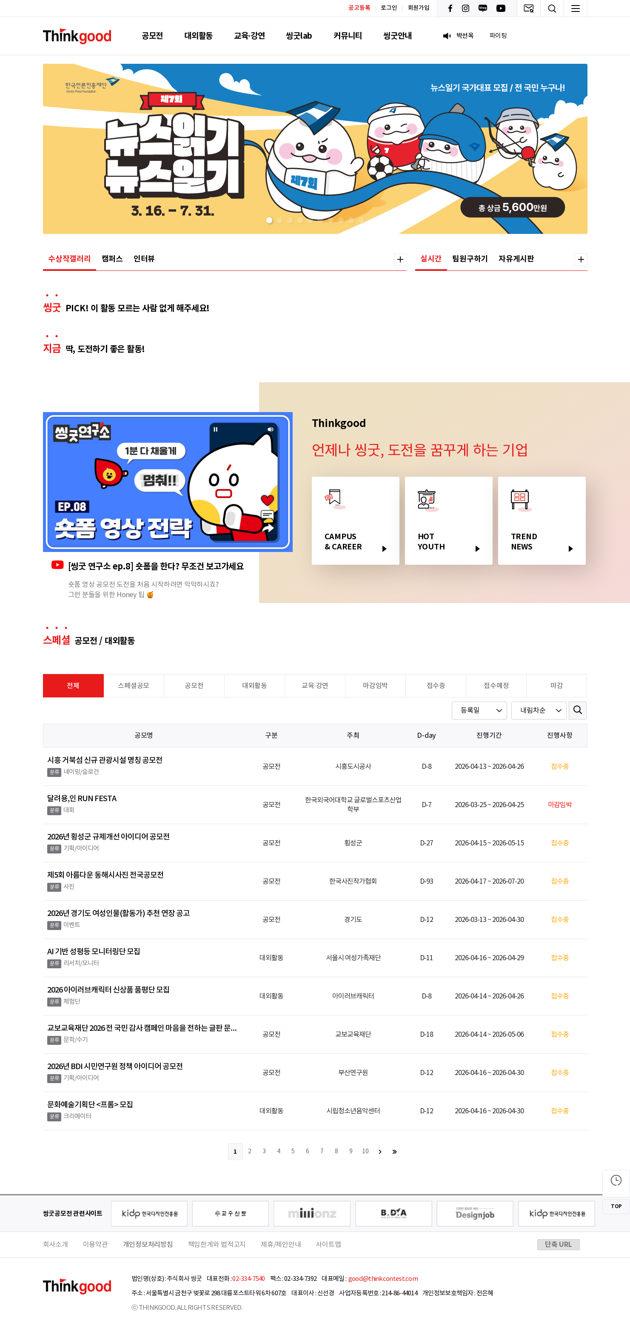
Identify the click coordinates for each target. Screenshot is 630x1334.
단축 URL (558, 1244)
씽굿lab (299, 36)
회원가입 (419, 8)
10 (365, 1151)
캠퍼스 (112, 259)
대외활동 (198, 36)
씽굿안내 (397, 36)
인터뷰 (144, 259)
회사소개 (55, 1245)
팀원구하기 (470, 259)
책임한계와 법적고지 (217, 1245)
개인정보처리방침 (148, 1245)
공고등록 (359, 7)
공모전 (152, 36)
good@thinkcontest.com (382, 1279)
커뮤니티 (348, 36)
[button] (269, 220)
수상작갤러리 (69, 259)
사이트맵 (328, 1245)
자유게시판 (516, 259)
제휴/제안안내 (281, 1245)
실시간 (431, 259)
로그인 (389, 8)
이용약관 (95, 1245)
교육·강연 (249, 36)
